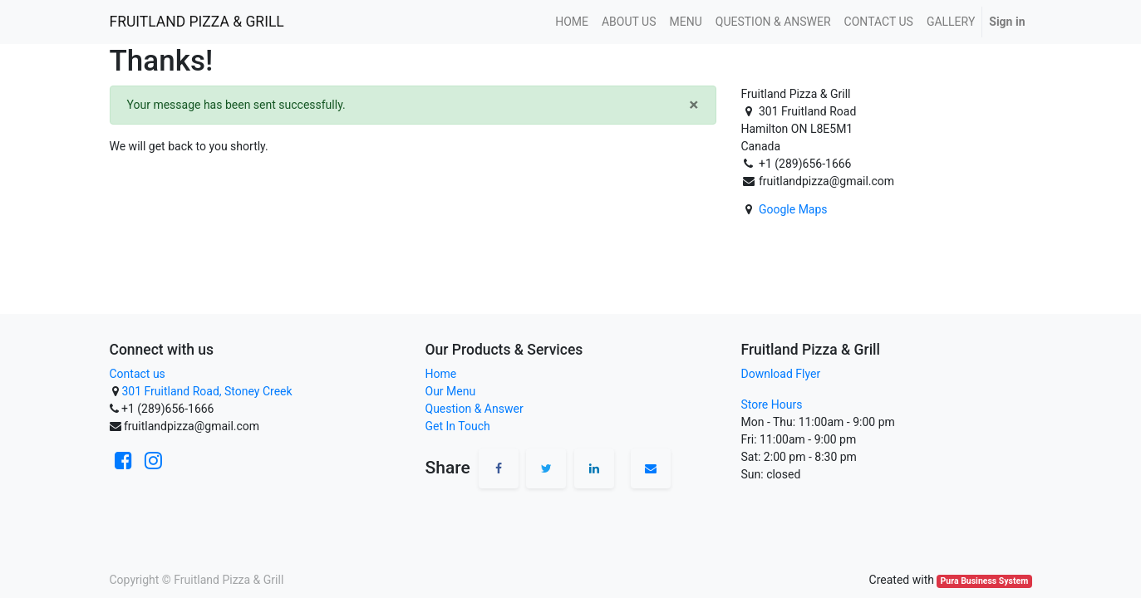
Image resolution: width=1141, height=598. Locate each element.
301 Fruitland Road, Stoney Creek (206, 391)
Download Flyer (781, 373)
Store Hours (772, 404)
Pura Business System (985, 581)
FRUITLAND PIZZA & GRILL (197, 21)
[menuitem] (571, 22)
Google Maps (793, 209)
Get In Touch (457, 426)
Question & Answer (474, 408)
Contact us (137, 373)
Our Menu (450, 391)
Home (441, 373)
